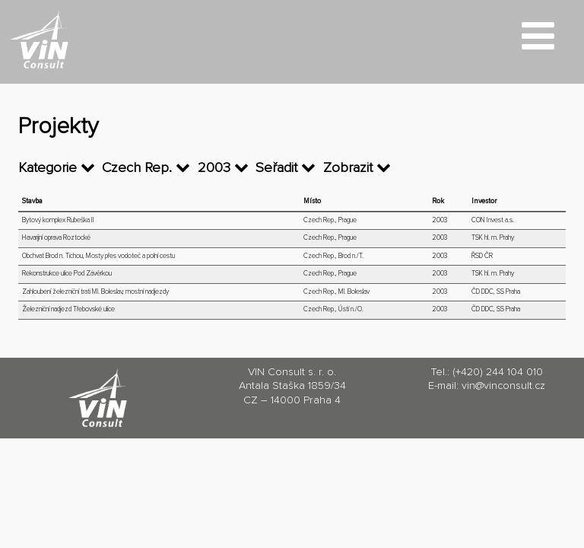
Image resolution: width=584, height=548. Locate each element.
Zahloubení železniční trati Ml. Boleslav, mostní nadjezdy (95, 291)
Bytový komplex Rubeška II (58, 220)
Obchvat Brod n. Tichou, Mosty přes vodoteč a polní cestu (98, 256)
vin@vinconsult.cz (503, 386)
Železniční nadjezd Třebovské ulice (68, 309)
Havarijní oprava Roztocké (56, 237)
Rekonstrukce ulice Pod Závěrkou (67, 273)
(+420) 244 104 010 (497, 372)
